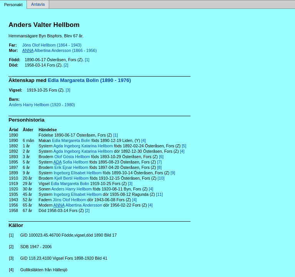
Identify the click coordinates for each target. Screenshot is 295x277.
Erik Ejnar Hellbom (71, 167)
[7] (159, 162)
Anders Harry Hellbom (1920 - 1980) (42, 104)
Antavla (38, 4)
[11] (159, 194)
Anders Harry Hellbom (71, 189)
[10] (160, 178)
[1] (87, 59)
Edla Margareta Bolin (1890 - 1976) (89, 80)
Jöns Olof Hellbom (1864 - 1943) (51, 45)
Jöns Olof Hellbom (69, 199)
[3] (68, 90)
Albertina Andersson (77, 205)
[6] (161, 156)
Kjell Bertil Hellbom (71, 178)
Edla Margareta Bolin (71, 140)
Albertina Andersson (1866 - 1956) (59, 50)
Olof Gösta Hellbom (72, 156)
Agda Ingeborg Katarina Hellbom (83, 146)
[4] (143, 140)
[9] (173, 172)
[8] (159, 167)
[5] (184, 146)
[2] (66, 65)
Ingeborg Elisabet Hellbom (78, 172)
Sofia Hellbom (70, 162)
